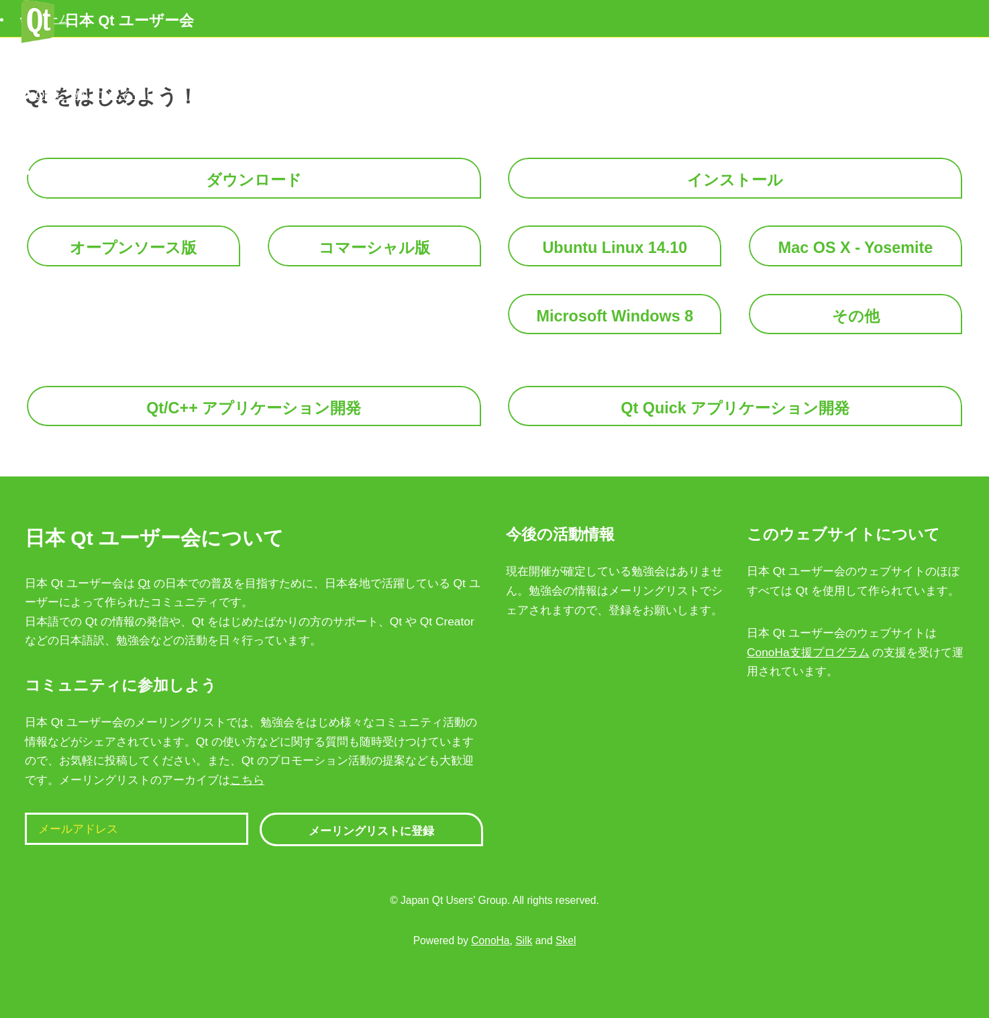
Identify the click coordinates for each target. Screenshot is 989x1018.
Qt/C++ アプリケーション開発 (253, 408)
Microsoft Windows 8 (615, 316)
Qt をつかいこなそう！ (85, 94)
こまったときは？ (72, 132)
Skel (566, 940)
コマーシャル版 (374, 247)
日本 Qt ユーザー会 (107, 20)
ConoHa (490, 940)
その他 (856, 316)
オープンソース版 (133, 247)
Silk (523, 940)
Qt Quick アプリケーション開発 (735, 408)
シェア (43, 169)
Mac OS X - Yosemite (855, 247)
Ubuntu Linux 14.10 (614, 247)
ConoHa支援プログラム (808, 652)
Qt (144, 583)
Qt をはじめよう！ (74, 56)
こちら (247, 779)
